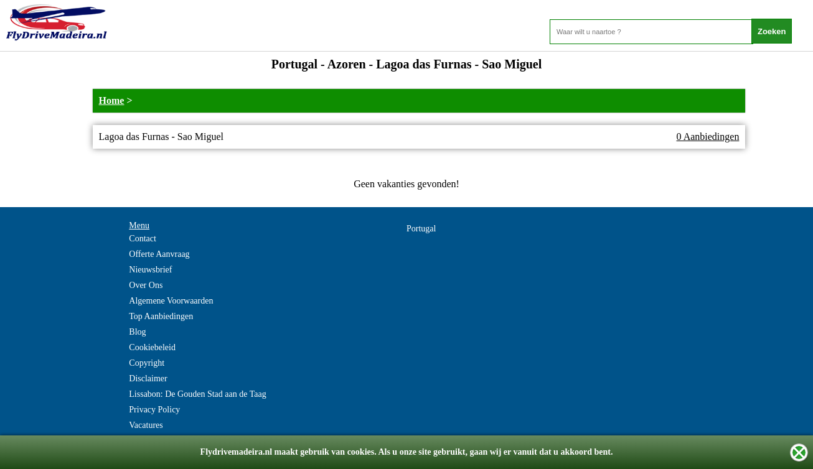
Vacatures (145, 425)
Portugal (421, 228)
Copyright (146, 363)
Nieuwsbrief (150, 269)
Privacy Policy (154, 409)
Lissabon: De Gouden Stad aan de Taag (197, 394)
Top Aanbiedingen (161, 316)
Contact (142, 238)
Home (112, 100)
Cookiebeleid (152, 347)
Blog (137, 332)
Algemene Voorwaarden (171, 300)
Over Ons (145, 285)
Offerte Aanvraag (159, 254)
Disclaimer (148, 378)
